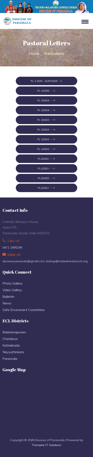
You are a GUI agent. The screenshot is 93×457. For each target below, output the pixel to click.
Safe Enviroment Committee (23, 310)
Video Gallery (12, 290)
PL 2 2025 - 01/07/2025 (46, 81)
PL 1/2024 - (46, 110)
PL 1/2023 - (46, 139)
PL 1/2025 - (46, 91)
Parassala (9, 359)
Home (34, 53)
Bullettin (8, 296)
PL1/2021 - (46, 168)
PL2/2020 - (46, 178)
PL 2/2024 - (46, 100)
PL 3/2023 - (46, 120)
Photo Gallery (12, 283)
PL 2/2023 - (46, 130)
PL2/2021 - (46, 159)
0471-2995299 (12, 247)
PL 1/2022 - (46, 149)
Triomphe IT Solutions (46, 445)
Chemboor (10, 339)
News (6, 303)
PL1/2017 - (46, 188)
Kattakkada (11, 345)
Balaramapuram (14, 332)
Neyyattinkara (13, 352)
